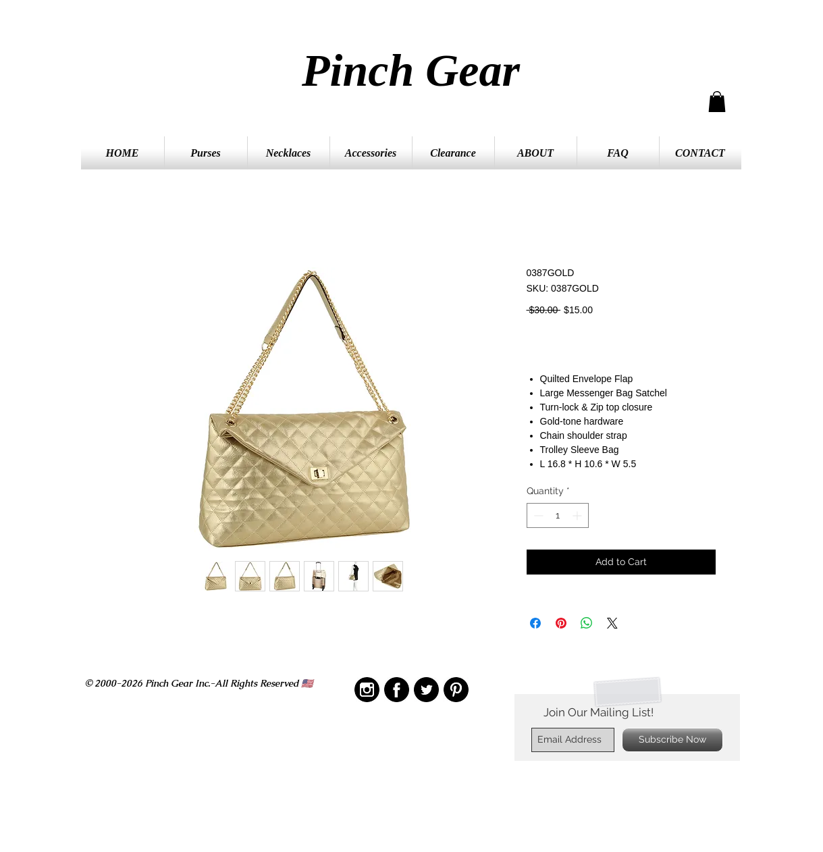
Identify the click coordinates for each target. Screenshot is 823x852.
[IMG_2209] (456, 689)
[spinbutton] (558, 515)
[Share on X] (612, 623)
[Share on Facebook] (535, 623)
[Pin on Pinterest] (561, 623)
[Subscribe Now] (672, 740)
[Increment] (578, 515)
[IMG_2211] (426, 689)
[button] (717, 101)
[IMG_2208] (396, 689)
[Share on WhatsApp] (587, 623)
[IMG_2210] (366, 689)
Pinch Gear (411, 70)
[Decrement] (537, 515)
